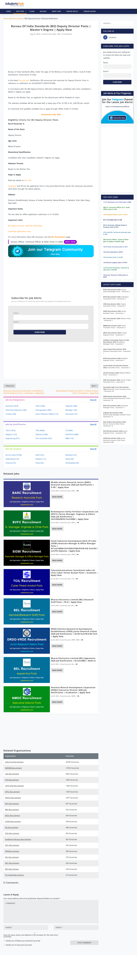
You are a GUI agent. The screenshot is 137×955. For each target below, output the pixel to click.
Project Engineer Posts (115, 334)
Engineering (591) (13, 438)
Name (15, 313)
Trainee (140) (11, 414)
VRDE (77, 640)
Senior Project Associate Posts (117, 381)
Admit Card (56, 11)
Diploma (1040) (42, 434)
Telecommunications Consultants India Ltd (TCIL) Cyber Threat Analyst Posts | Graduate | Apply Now (74, 573)
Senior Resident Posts (114, 312)
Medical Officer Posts (117, 374)
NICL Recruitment (12, 863)
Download (12, 186)
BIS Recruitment (16, 18)
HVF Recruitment (12, 780)
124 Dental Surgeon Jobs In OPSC (115, 262)
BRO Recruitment (12, 809)
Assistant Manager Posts (115, 407)
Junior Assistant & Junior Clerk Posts (114, 440)
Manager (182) (71, 410)
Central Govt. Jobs (49, 34)
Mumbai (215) (71, 455)
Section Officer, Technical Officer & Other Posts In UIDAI (44, 242)
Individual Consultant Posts (116, 298)
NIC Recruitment (11, 827)
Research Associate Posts (117, 352)
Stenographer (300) (43, 410)
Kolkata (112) (41, 459)
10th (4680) (40, 430)
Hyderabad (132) (12, 459)
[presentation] (86, 936)
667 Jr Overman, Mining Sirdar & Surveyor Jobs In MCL (115, 226)
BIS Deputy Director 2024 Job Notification (25, 226)
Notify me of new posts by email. (19, 945)
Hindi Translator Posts (114, 327)
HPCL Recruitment (12, 792)
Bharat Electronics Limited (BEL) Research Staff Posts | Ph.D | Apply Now (72, 600)
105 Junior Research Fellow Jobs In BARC (115, 276)
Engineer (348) (71, 406)
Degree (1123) (11, 434)
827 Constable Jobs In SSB (112, 220)
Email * (16, 322)
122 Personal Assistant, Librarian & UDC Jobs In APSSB (116, 269)
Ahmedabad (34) (72, 463)
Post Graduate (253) (44, 438)
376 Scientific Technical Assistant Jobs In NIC (117, 233)
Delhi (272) (40, 455)
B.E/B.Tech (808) (72, 434)
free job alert (24, 80)
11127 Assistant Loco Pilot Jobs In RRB (117, 202)
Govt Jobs (21, 11)
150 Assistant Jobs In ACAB (113, 257)
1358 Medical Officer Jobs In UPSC (115, 215)
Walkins (43, 11)
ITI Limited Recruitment (14, 875)
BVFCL (73, 522)
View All (93, 400)
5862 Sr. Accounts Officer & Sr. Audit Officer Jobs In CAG (116, 208)
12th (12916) (11, 430)
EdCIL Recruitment (12, 815)
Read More (57, 497)
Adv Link (27, 180)
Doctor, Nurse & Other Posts (114, 425)
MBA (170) (70, 438)
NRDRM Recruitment (13, 768)
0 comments (67, 34)
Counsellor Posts (118, 368)
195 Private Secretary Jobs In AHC (115, 247)
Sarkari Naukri (90, 11)
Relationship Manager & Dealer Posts (117, 416)
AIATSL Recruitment (13, 798)
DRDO (73, 640)
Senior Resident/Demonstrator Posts (117, 399)
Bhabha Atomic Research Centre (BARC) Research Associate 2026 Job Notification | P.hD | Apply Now (72, 485)
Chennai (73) (11, 463)
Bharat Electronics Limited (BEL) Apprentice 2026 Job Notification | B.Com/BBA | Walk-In (73, 659)
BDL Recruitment (12, 869)
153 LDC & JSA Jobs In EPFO (113, 252)
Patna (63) (40, 463)
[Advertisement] (51, 53)
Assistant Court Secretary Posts (117, 390)
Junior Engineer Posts (115, 432)
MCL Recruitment (12, 803)
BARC (73, 491)
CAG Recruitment (12, 774)
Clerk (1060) (40, 406)
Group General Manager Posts (116, 291)
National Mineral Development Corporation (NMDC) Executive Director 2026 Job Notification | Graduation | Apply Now (73, 690)
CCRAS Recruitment (13, 821)
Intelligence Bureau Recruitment (18, 839)
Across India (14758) (14, 455)
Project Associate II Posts (114, 305)
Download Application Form (19, 231)
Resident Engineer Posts (115, 359)
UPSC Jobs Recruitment (14, 786)
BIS (59, 34)
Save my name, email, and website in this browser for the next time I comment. (30, 936)
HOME (8, 11)
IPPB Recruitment (12, 851)
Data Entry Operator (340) (16, 410)
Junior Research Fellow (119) (47, 414)
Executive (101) (71, 414)
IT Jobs (31, 11)
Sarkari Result (72, 11)
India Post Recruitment (14, 762)
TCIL (72, 579)
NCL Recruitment (12, 857)
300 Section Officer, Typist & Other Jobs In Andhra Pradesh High (116, 240)
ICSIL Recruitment (12, 833)
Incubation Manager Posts (114, 343)
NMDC (73, 696)
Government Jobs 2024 (51, 114)
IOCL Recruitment (12, 845)
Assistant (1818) (12, 406)
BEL (72, 605)
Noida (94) (70, 459)
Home (5, 18)
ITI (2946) (69, 430)
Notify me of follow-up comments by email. (23, 941)
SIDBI (73, 554)
